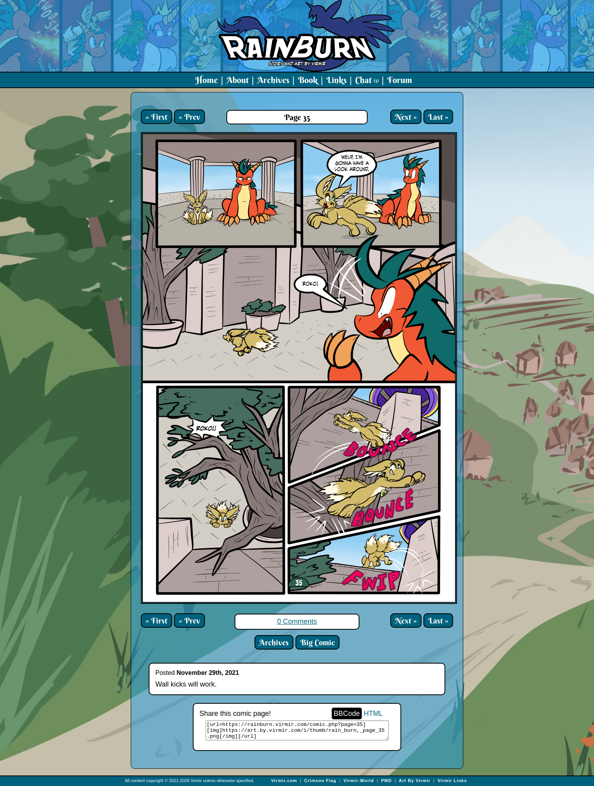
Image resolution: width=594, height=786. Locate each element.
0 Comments (297, 621)
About (237, 79)
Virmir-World (358, 780)
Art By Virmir (414, 780)
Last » (438, 117)
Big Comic (317, 642)
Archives (273, 79)
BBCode (347, 713)
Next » (406, 117)
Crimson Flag (320, 780)
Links (336, 79)
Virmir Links (452, 780)
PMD (386, 780)
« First (156, 117)
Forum (399, 79)
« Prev (189, 117)
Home (206, 79)
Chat (367, 79)
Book (308, 79)
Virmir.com (284, 780)
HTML (373, 713)
